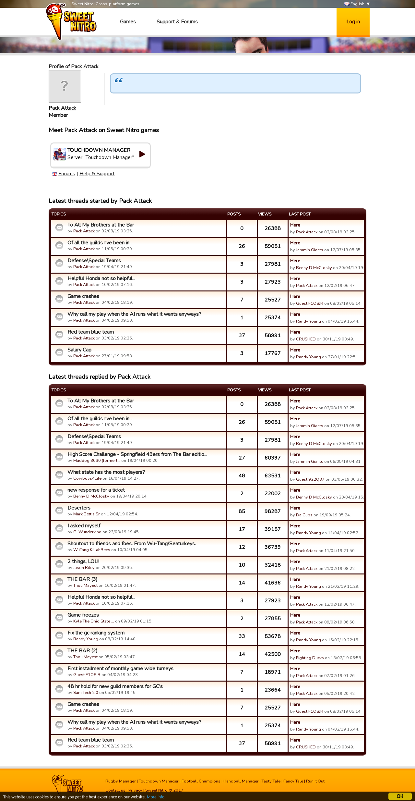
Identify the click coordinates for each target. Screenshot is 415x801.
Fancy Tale (293, 781)
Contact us (115, 790)
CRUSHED (306, 339)
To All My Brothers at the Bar (100, 225)
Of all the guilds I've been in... (99, 242)
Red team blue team (90, 332)
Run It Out (315, 781)
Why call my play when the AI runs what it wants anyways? (134, 314)
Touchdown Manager (159, 781)
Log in (353, 21)
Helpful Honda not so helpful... (101, 278)
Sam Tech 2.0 (85, 693)
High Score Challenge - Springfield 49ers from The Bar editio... (137, 454)
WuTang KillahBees (91, 550)
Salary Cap (79, 350)
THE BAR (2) (82, 650)
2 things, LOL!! (83, 561)
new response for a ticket (96, 490)
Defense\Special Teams (94, 260)
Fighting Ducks (310, 658)
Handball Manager (241, 781)
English (354, 4)
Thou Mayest (85, 585)
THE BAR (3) (82, 579)
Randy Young (308, 321)
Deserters (78, 508)
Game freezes (83, 615)
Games (128, 21)
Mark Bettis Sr (86, 514)
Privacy (135, 790)
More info (156, 798)
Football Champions (201, 781)
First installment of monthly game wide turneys (120, 668)
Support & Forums (177, 21)
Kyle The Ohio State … (93, 621)
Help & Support (97, 173)
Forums (66, 173)
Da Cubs (304, 515)
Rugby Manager (120, 781)
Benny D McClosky (314, 268)
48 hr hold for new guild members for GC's (115, 686)
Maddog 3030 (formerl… (96, 460)
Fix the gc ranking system (95, 633)
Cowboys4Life (87, 478)
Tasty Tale (271, 781)
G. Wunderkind (87, 532)
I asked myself (83, 526)
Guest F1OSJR (309, 303)
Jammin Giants (309, 250)
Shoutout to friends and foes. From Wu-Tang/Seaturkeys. (131, 543)
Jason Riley (84, 568)
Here (295, 225)
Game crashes (83, 296)
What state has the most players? (106, 472)
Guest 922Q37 (310, 479)
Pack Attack (62, 108)
